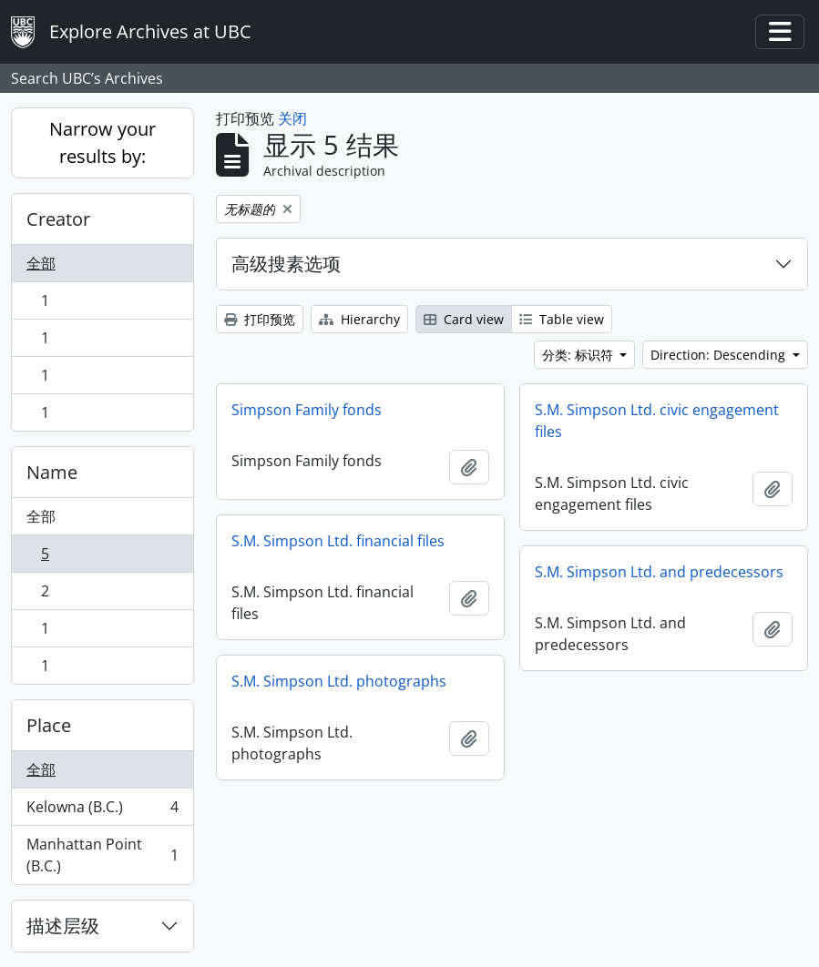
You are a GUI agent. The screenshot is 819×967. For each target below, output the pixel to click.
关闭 (292, 118)
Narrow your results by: (102, 142)
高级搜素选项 (286, 263)
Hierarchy (359, 319)
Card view (464, 319)
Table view (561, 319)
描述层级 (62, 925)
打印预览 (259, 319)
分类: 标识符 (579, 354)
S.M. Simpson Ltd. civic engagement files (657, 421)
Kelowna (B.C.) (102, 811)
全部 (41, 263)
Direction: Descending (719, 354)
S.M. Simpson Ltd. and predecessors (659, 572)
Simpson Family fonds (306, 410)
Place (48, 725)
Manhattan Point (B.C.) (102, 855)
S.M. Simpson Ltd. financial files (338, 541)
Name (51, 472)
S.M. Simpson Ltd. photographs (338, 681)
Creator (58, 219)
